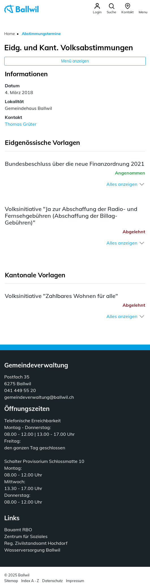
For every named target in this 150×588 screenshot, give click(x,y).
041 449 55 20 (20, 390)
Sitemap (11, 580)
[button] (111, 8)
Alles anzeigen (121, 184)
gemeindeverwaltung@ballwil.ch (39, 397)
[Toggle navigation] (143, 8)
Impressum (75, 580)
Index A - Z (30, 580)
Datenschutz (52, 580)
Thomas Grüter (21, 124)
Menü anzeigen (75, 61)
